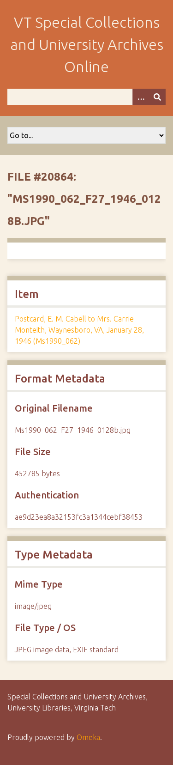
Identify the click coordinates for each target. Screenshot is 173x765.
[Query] (86, 97)
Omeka (88, 737)
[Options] (140, 97)
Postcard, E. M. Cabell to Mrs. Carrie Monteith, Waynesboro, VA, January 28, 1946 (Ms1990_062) (79, 330)
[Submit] (157, 97)
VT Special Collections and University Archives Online (86, 44)
